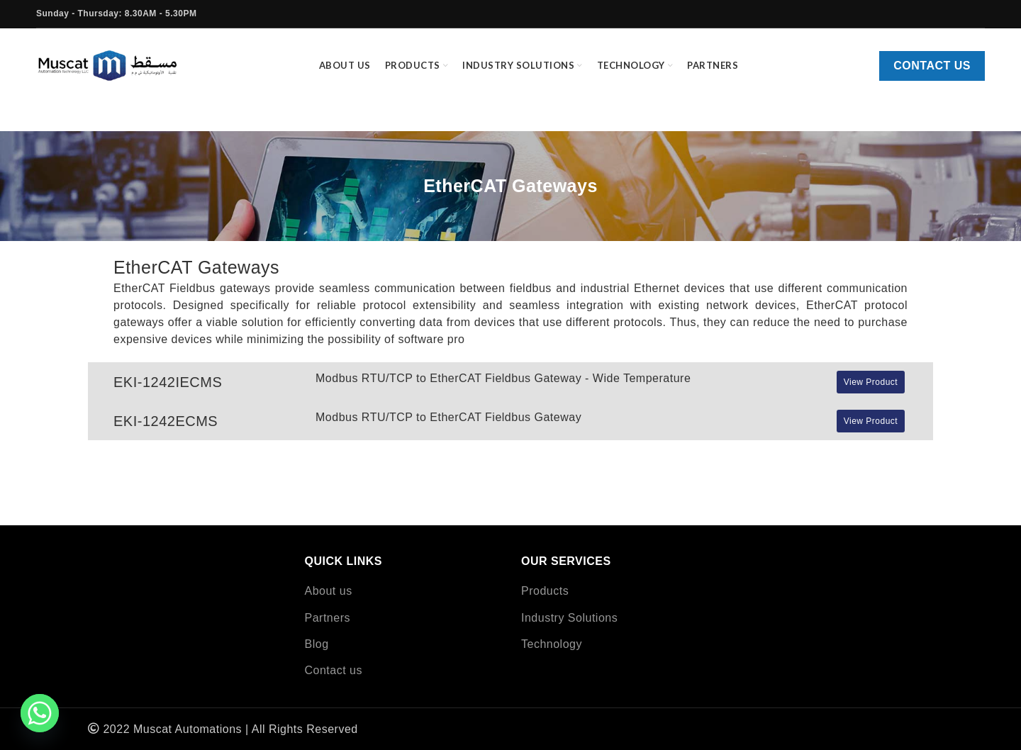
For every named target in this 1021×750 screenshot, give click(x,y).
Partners (327, 618)
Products (545, 591)
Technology (551, 644)
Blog (317, 644)
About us (328, 591)
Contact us (932, 66)
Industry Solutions (569, 618)
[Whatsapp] (40, 713)
